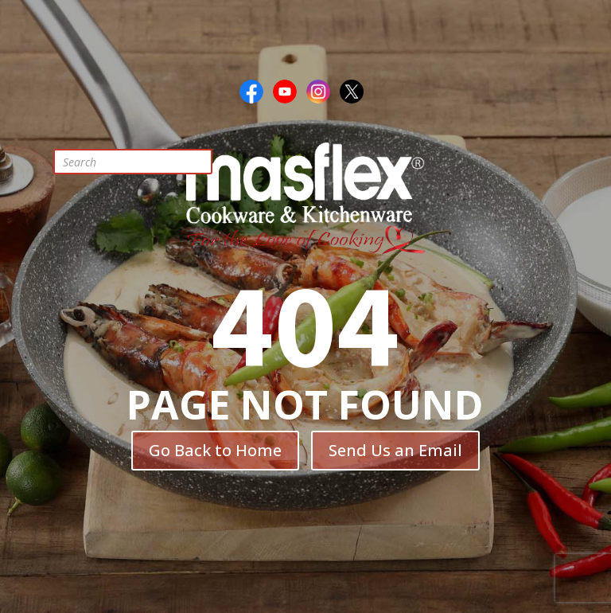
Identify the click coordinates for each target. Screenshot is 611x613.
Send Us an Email (395, 450)
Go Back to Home (215, 450)
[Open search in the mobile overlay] (144, 161)
